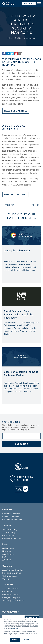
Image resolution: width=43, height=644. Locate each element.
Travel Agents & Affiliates (13, 601)
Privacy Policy (14, 628)
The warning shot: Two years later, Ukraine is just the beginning (21, 62)
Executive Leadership (11, 573)
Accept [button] (15, 640)
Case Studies (8, 554)
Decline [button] (27, 640)
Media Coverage (29, 38)
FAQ (4, 557)
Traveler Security (9, 530)
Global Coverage (9, 576)
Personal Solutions (10, 517)
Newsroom (7, 551)
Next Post (36, 205)
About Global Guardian (12, 570)
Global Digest (8, 548)
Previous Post (8, 205)
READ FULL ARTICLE (15, 111)
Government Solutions (12, 520)
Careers (5, 579)
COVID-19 (6, 560)
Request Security (29, 3)
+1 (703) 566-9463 (10, 589)
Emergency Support (11, 598)
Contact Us (7, 592)
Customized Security (11, 538)
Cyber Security (8, 535)
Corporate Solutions (11, 514)
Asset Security (8, 532)
